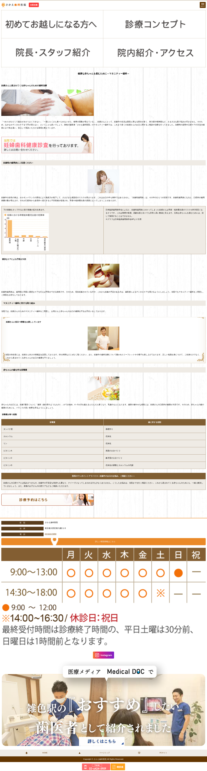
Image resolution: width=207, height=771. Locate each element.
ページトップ (104, 753)
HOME (44, 753)
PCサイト (163, 753)
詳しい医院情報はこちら (105, 541)
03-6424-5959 (50, 534)
